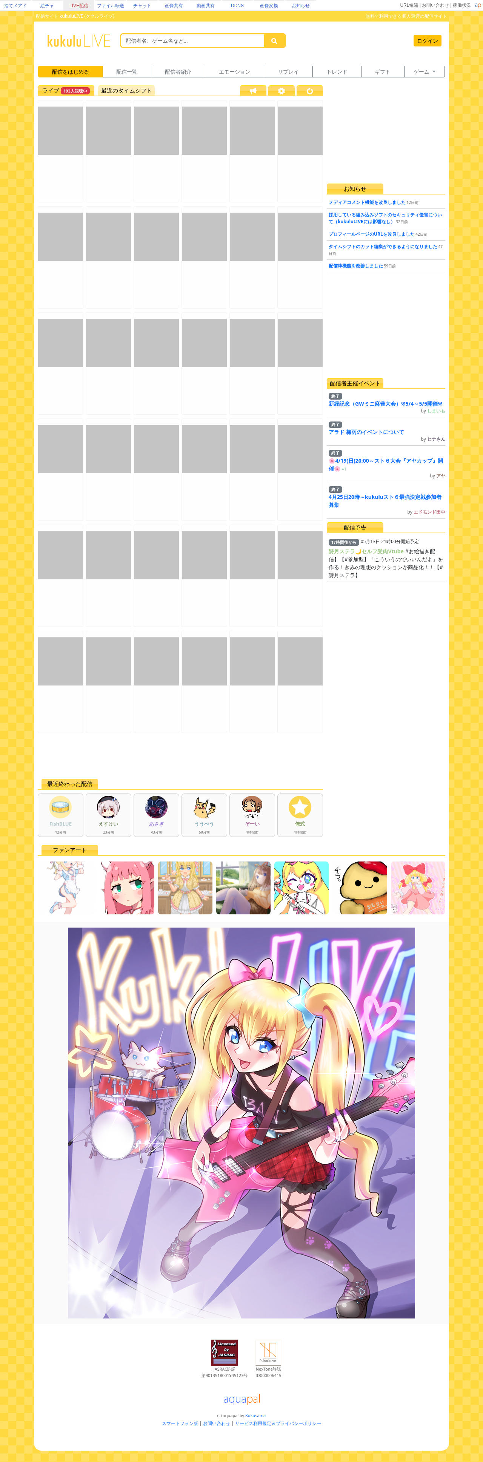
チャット (142, 5)
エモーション (235, 71)
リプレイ (288, 71)
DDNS (237, 5)
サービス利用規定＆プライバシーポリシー (278, 1423)
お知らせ (301, 5)
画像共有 (174, 5)
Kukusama (255, 1415)
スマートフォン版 (180, 1423)
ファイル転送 (110, 5)
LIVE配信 (78, 5)
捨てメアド (15, 5)
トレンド (337, 71)
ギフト (383, 71)
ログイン (427, 40)
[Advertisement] (180, 756)
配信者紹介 (178, 71)
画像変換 (269, 5)
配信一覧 (126, 71)
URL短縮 (409, 5)
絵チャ (47, 5)
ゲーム (422, 71)
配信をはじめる (70, 71)
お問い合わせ (435, 5)
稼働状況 (462, 5)
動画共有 (206, 5)
